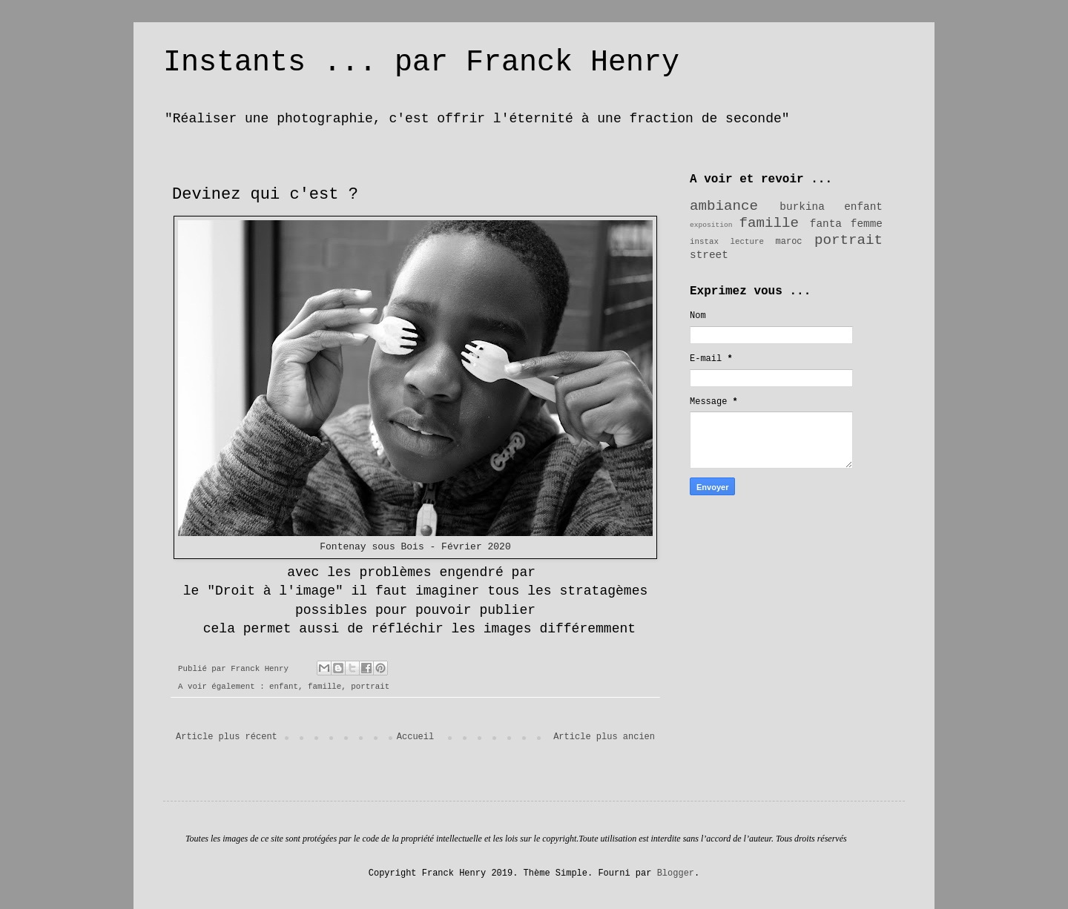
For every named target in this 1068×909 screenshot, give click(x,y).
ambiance (724, 206)
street (709, 255)
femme (867, 224)
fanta (826, 224)
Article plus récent (226, 737)
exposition (711, 225)
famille (324, 686)
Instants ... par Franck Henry (421, 62)
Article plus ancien (604, 737)
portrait (370, 686)
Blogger (675, 873)
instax (704, 241)
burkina (801, 207)
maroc (789, 242)
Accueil (415, 737)
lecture (747, 241)
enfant (283, 686)
